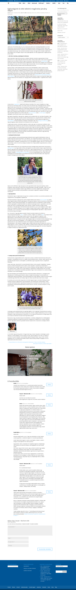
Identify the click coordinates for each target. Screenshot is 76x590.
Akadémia (48, 3)
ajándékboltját (44, 61)
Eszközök (53, 3)
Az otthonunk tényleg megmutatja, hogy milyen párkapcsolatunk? (62, 26)
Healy (59, 3)
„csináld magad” (42, 112)
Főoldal (20, 3)
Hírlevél (29, 3)
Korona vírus (34, 12)
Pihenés (46, 12)
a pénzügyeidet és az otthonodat (22, 152)
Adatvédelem (26, 566)
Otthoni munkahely (41, 12)
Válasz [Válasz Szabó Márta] (49, 433)
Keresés (59, 15)
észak (41, 199)
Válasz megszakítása (12, 522)
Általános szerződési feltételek (30, 568)
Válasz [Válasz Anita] (49, 405)
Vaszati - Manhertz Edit (15, 12)
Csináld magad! (41, 3)
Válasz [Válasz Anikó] (49, 384)
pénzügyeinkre (10, 148)
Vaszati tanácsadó (32, 112)
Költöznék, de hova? (61, 32)
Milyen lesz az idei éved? (62, 28)
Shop (63, 3)
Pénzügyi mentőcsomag (43, 120)
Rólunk (24, 3)
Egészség (29, 12)
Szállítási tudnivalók (28, 570)
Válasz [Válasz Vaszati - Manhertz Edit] (49, 395)
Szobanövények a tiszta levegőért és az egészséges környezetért (62, 45)
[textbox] (63, 11)
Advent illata (59, 30)
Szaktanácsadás (34, 3)
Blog (67, 3)
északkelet (45, 199)
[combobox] (62, 10)
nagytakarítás (16, 104)
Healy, (22, 214)
